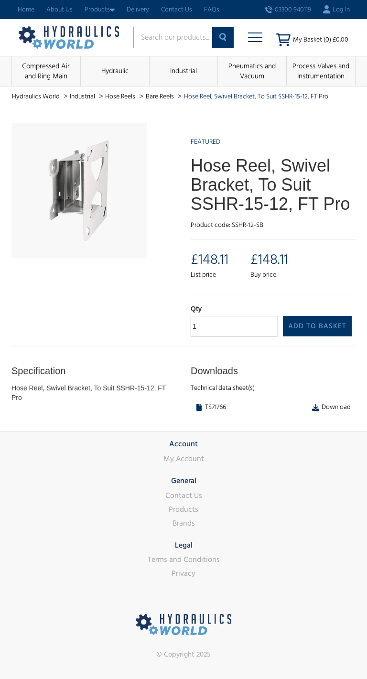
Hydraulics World (36, 96)
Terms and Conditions (184, 559)
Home (26, 9)
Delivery (138, 9)
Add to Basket (317, 326)
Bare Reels (160, 96)
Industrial (183, 71)
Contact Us (176, 9)
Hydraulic (115, 71)
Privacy (183, 573)
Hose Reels (121, 96)
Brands (184, 523)
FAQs (211, 9)
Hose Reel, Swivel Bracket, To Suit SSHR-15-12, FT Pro (256, 96)
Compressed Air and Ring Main (46, 71)
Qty (196, 309)
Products (100, 9)
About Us (59, 9)
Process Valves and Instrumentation (320, 71)
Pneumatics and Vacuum (252, 71)
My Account (183, 459)
